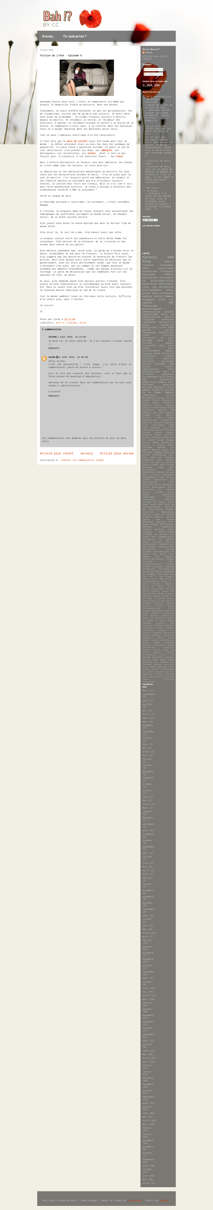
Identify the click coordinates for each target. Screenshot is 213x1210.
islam (165, 650)
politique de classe (158, 490)
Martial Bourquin (153, 387)
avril (145, 714)
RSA (172, 450)
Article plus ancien (117, 453)
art (151, 618)
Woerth (154, 616)
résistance (168, 420)
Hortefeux (148, 410)
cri (172, 630)
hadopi (157, 643)
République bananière (163, 611)
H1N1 (171, 327)
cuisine (157, 542)
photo (171, 487)
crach (145, 542)
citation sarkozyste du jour (158, 336)
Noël (144, 475)
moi (154, 293)
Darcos (160, 398)
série (82, 323)
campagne (146, 623)
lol (172, 480)
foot (158, 415)
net (156, 662)
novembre (147, 778)
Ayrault (169, 507)
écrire (146, 442)
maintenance (158, 657)
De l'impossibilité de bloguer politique (158, 99)
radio (171, 667)
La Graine (159, 599)
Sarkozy (149, 257)
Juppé (161, 467)
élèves (158, 572)
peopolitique (149, 420)
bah (171, 257)
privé (171, 492)
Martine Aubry (160, 450)
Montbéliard (149, 472)
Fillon (170, 398)
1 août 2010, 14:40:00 (73, 357)
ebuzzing (169, 452)
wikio (158, 296)
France (161, 445)
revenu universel (165, 672)
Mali (163, 601)
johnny (145, 652)
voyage (170, 440)
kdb (157, 557)
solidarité (148, 569)
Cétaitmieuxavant (151, 581)
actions (155, 475)
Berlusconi (168, 442)
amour (145, 618)
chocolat (158, 625)
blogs (145, 325)
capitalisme (149, 314)
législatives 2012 (158, 369)
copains (148, 265)
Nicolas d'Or (165, 522)
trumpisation (149, 682)
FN (172, 314)
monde (171, 660)
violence (147, 359)
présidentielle (162, 280)
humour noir (166, 382)
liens (145, 335)
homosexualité (151, 317)
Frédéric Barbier (153, 517)
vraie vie (148, 462)
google (145, 640)
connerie (147, 435)
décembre (147, 725)
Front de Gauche (163, 514)
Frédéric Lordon (159, 591)
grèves (146, 455)
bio (172, 534)
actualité (166, 287)
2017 (144, 577)
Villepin (147, 532)
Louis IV (155, 601)
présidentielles (151, 564)
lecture (157, 652)
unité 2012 (156, 504)
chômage (158, 452)
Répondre (53, 348)
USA (161, 413)
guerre (170, 415)
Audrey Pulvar (150, 579)
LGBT (171, 467)
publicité (168, 495)
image (171, 645)
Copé (144, 428)
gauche (146, 330)
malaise (170, 657)
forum (171, 638)
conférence (147, 630)
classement (147, 628)
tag (154, 287)
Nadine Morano (166, 472)
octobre (147, 784)
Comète (155, 465)
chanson (169, 317)
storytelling (166, 569)
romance (169, 392)
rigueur (169, 405)
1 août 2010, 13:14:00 (71, 337)
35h (151, 577)
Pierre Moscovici (163, 400)
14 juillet (167, 462)
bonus (171, 621)
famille (161, 638)
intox (170, 290)
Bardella (169, 579)
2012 (145, 268)
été (157, 462)
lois (144, 457)
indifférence (149, 647)
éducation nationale (158, 277)
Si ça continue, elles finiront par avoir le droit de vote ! (158, 130)
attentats (160, 618)
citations (169, 625)
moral (158, 485)
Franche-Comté (158, 408)
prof (162, 299)
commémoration (166, 537)
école (146, 293)
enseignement (152, 290)
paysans (158, 665)
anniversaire (166, 532)
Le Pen (169, 428)
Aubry (156, 442)
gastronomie (149, 547)
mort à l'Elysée (66, 323)
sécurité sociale (152, 423)
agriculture (166, 322)
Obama (145, 524)
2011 (167, 504)
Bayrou (146, 465)
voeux (145, 572)
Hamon (171, 445)
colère (158, 433)
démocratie (149, 382)
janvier (147, 765)
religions (148, 319)
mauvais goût (149, 660)
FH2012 (169, 274)
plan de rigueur (162, 457)
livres (163, 655)
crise (162, 327)
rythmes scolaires (153, 567)
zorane (52, 337)
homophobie (149, 332)
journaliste (160, 480)
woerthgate (159, 425)
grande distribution (163, 640)
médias (147, 296)
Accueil (47, 36)
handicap (169, 643)
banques (169, 413)
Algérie (170, 577)
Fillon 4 (148, 445)
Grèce (171, 408)
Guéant (146, 400)
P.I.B (171, 608)
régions (169, 567)
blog (146, 261)
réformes (147, 385)
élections (168, 353)
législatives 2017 (158, 482)
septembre (148, 694)
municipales (158, 487)
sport (171, 502)
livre (158, 405)
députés (163, 544)
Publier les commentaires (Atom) (83, 460)
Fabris (145, 589)
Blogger (165, 1200)
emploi (146, 390)
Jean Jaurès (165, 519)
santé (156, 353)
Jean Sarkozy (149, 594)
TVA (144, 452)
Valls (170, 387)
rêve (144, 677)
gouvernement (152, 309)
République (168, 527)
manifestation (151, 372)
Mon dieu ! (153, 188)
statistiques (154, 677)
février (147, 759)
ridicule (169, 499)
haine (156, 403)
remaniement (149, 497)
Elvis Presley (151, 584)
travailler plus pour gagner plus (158, 347)
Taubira (146, 529)
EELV (171, 581)
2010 (171, 425)
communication (151, 312)
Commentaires (154, 74)
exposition (147, 638)
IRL (172, 591)
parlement (147, 665)
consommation (149, 477)
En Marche (158, 586)
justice (146, 405)
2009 (165, 574)
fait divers (166, 477)
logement (169, 557)
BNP (161, 579)
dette (145, 403)
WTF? (144, 616)
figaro (158, 435)
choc (153, 537)
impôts (170, 351)
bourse (146, 433)
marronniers (158, 559)
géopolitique (166, 547)
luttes (146, 559)
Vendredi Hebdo (164, 529)
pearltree (169, 665)
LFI (172, 596)
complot (170, 628)
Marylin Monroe (164, 603)
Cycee (51, 357)
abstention (167, 379)
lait (171, 455)
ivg (172, 650)
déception (169, 635)
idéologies (159, 645)
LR (143, 599)
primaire (156, 437)
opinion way (167, 662)
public (146, 495)
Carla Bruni (166, 377)
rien (145, 287)
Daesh (164, 581)
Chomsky (169, 509)
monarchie (148, 485)
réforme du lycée (153, 502)
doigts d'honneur (151, 635)
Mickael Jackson (152, 606)
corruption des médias (158, 539)
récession (147, 674)
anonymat (147, 534)
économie (167, 265)
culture (169, 542)
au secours (161, 534)
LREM (149, 599)
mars (145, 691)
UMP (171, 302)
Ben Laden (148, 509)
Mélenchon (148, 522)
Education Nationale (158, 283)
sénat (145, 504)
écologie (160, 364)
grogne (145, 643)
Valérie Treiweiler (163, 613)
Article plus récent (56, 453)
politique (166, 268)
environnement (151, 351)
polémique (148, 460)
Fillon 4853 (157, 589)
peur (171, 562)
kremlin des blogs (158, 418)
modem (162, 660)
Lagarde (161, 447)
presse (146, 437)
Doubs (145, 408)
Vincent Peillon (164, 430)
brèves (170, 356)
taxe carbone (165, 460)
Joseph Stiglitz (165, 594)
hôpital (146, 645)
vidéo (161, 440)
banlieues (168, 475)
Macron (162, 410)
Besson (159, 509)
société (169, 312)
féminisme (149, 305)
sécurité (168, 385)
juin (145, 744)
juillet (147, 704)
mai (144, 710)
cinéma (146, 415)
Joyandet (146, 596)
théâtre (146, 679)
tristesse (169, 679)
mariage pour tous (158, 340)
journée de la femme (158, 391)
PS (144, 280)
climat (159, 628)
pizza (145, 667)
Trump (145, 613)
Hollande (147, 447)
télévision (149, 395)
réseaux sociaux (164, 674)
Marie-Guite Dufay (158, 470)
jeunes (146, 480)
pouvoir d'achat (153, 492)
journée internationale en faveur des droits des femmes (158, 554)
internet (169, 435)
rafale (145, 669)
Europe (170, 586)
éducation (149, 271)
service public (158, 343)
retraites (166, 293)
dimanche (157, 633)
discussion (168, 633)
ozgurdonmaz (135, 1200)
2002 (159, 574)
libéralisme (166, 332)
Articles (151, 69)
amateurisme (168, 616)
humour (169, 261)
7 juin (159, 577)
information (159, 455)
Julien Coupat (160, 596)
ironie (156, 650)
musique (147, 353)
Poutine (146, 611)
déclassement (149, 544)
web (152, 572)
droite (170, 366)
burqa (145, 537)
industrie (168, 403)
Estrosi (146, 514)
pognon (152, 667)
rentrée (155, 669)
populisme (162, 667)
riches (170, 564)
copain (162, 630)
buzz (150, 452)
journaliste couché (158, 549)
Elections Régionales (158, 512)
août (145, 701)
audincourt (149, 356)
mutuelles (147, 662)
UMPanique (148, 430)
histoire (157, 390)
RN (161, 524)
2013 (171, 574)
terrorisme (168, 677)
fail (171, 544)
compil (170, 433)
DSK (144, 379)
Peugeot (154, 524)
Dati (162, 465)
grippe (170, 330)
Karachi (155, 428)
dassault (146, 633)
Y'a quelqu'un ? (74, 36)
